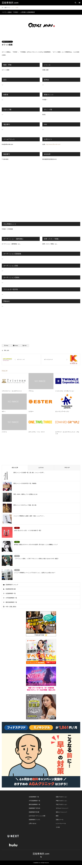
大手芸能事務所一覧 (11, 598)
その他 (58, 827)
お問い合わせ (32, 823)
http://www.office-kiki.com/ (53, 144)
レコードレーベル (61, 823)
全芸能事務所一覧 (11, 593)
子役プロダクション (61, 804)
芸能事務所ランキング (12, 584)
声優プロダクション (61, 800)
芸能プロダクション (7, 41)
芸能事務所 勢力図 (34, 812)
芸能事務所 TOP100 (34, 808)
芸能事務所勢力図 (11, 589)
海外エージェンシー (61, 812)
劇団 (57, 816)
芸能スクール (59, 819)
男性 (5, 350)
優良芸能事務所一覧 (11, 602)
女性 (8, 350)
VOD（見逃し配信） (11, 606)
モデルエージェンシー (62, 808)
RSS (41, 856)
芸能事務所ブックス (34, 819)
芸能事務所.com (41, 853)
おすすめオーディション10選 (37, 816)
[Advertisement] (41, 326)
